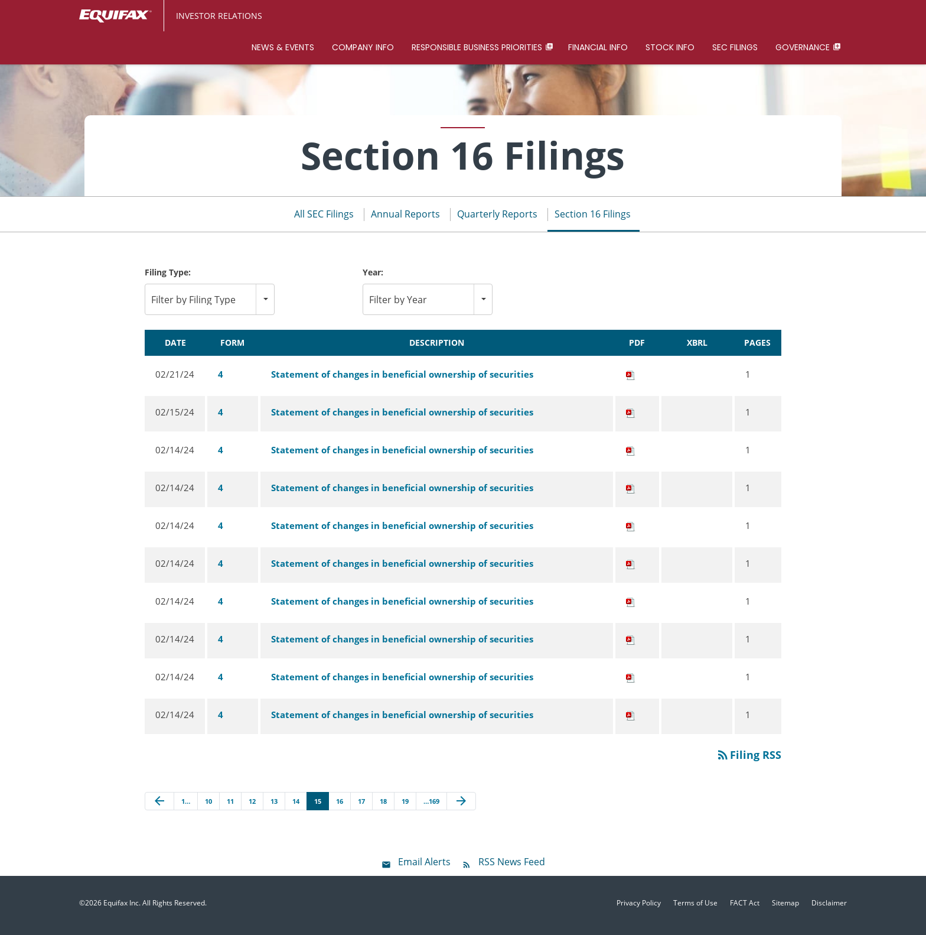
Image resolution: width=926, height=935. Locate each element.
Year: (373, 277)
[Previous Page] (159, 805)
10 (208, 805)
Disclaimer (829, 907)
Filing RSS (748, 759)
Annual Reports (405, 218)
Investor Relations (219, 15)
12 (252, 805)
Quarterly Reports (497, 218)
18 (383, 805)
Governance (802, 47)
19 (405, 805)
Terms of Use (695, 907)
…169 (431, 805)
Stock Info (669, 47)
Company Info (363, 47)
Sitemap (785, 907)
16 (339, 805)
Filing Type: (168, 277)
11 (230, 805)
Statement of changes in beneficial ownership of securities (402, 378)
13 (274, 805)
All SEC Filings (324, 218)
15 (317, 805)
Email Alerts (424, 866)
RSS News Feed (511, 866)
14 (295, 805)
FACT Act (744, 907)
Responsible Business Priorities (477, 47)
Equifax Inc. (122, 907)
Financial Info (598, 47)
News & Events (283, 47)
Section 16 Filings (593, 218)
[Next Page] (461, 805)
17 (361, 805)
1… (185, 805)
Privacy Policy (639, 907)
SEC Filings (735, 47)
